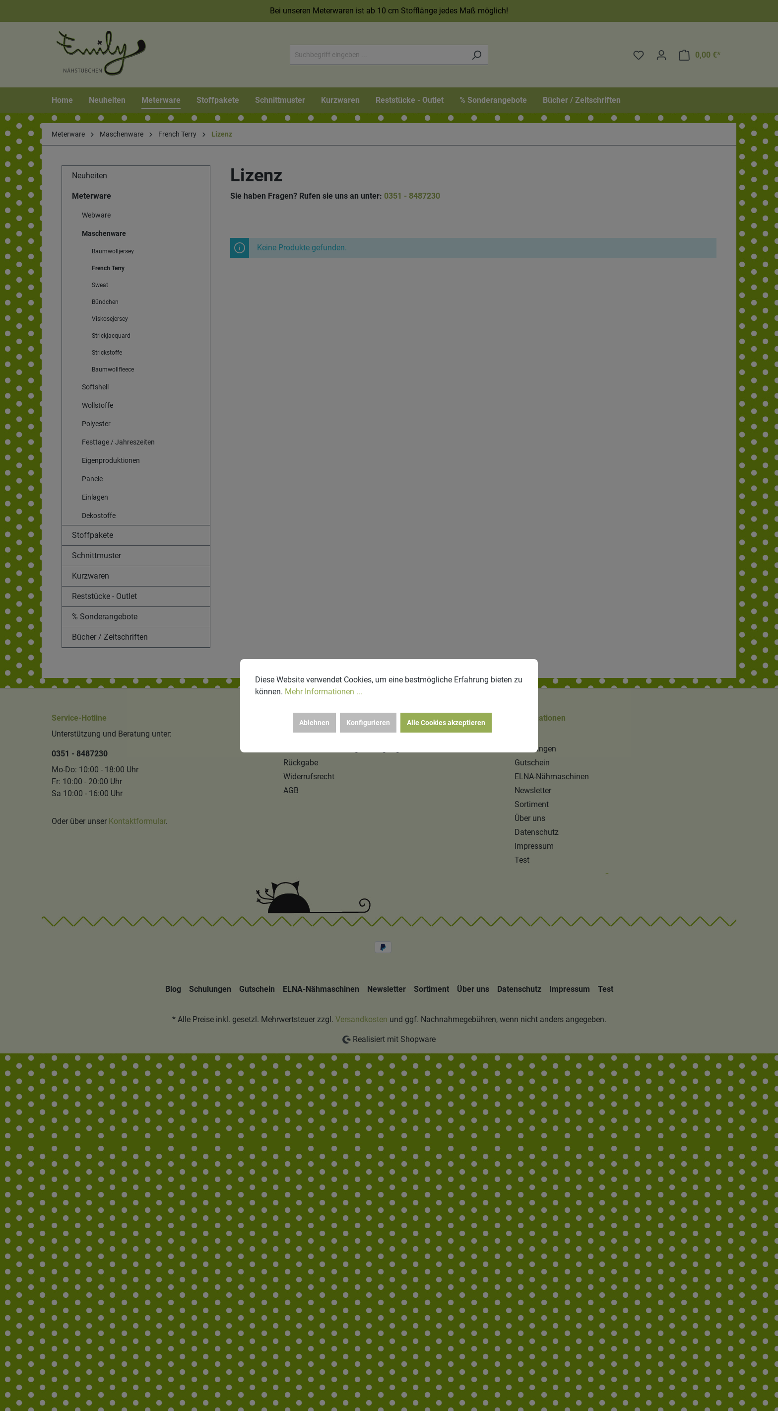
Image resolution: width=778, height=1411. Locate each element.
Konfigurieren (368, 723)
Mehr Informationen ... (323, 691)
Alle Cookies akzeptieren (446, 723)
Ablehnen (314, 723)
